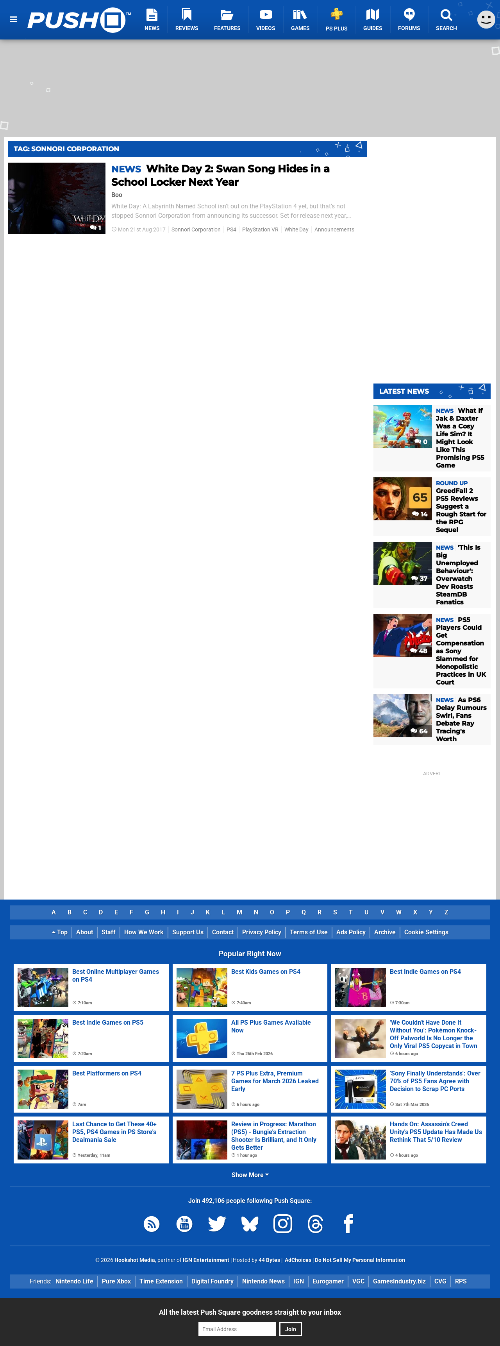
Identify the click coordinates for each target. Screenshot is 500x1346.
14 (419, 514)
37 (419, 578)
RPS (461, 1281)
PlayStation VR (260, 229)
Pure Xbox (116, 1281)
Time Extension (161, 1281)
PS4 (231, 229)
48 (418, 651)
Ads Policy (351, 932)
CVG (440, 1281)
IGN (298, 1281)
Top (60, 932)
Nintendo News (263, 1281)
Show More (250, 1175)
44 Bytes (269, 1260)
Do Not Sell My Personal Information (360, 1260)
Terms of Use (309, 932)
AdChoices (297, 1260)
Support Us (188, 932)
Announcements (334, 229)
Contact (223, 932)
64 (419, 731)
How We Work (144, 932)
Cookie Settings (426, 932)
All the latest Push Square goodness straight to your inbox (250, 1312)
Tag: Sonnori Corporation (66, 149)
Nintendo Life (74, 1281)
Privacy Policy (261, 932)
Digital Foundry (212, 1281)
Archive (385, 932)
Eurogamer (328, 1281)
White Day (296, 229)
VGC (358, 1281)
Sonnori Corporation (196, 229)
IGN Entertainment (206, 1260)
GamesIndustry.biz (399, 1281)
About (84, 932)
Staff (109, 932)
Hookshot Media (134, 1260)
